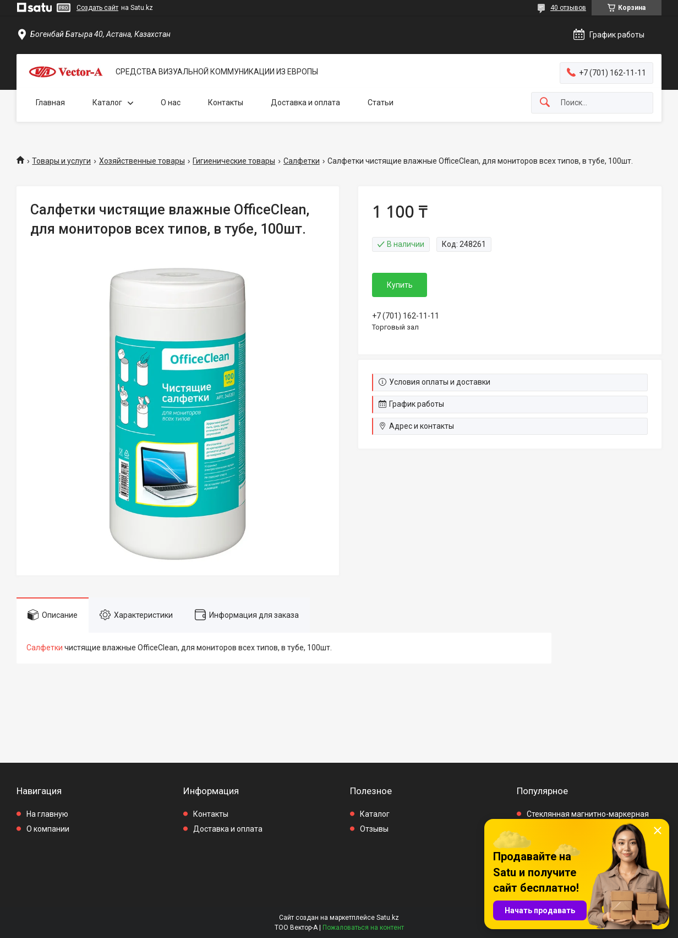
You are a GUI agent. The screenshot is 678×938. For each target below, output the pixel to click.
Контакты (225, 102)
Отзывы (374, 828)
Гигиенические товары (234, 161)
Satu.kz (387, 917)
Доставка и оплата (305, 102)
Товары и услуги (61, 161)
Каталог (107, 102)
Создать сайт (97, 8)
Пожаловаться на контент (363, 927)
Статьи (380, 102)
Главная (50, 102)
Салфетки (301, 161)
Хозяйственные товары (142, 161)
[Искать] (545, 102)
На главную (47, 814)
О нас (171, 102)
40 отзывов (568, 8)
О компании (47, 828)
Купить (400, 285)
